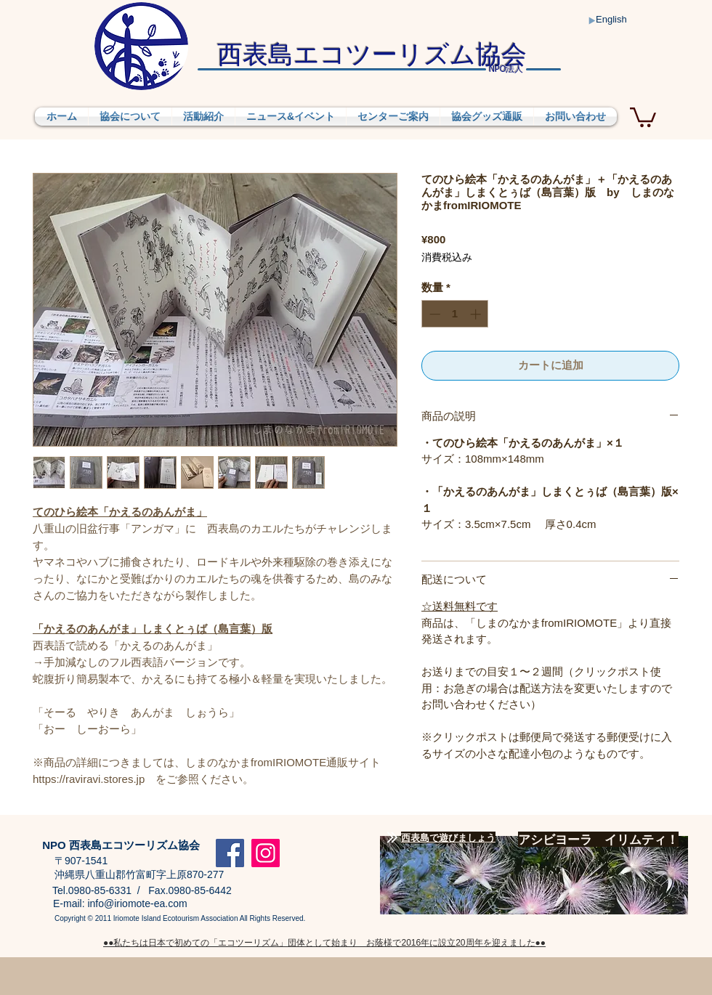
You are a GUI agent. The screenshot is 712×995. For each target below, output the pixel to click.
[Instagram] (265, 853)
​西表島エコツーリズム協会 (372, 54)
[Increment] (477, 314)
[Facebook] (230, 853)
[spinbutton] (455, 314)
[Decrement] (433, 314)
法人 (506, 70)
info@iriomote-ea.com (137, 903)
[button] (643, 116)
